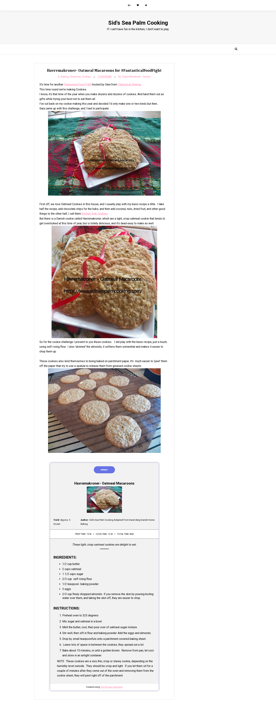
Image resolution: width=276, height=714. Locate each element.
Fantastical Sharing (129, 85)
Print (102, 470)
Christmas (73, 76)
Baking (62, 76)
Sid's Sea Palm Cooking (138, 22)
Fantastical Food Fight (78, 85)
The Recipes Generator (109, 687)
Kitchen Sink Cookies (102, 214)
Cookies (84, 76)
